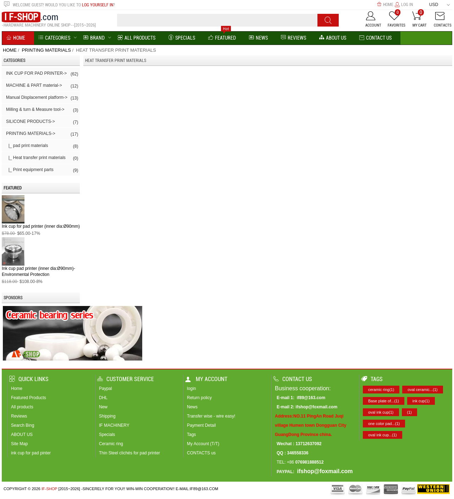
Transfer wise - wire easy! (211, 416)
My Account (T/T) (203, 443)
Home (385, 4)
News (258, 38)
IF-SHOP (49, 489)
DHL (103, 397)
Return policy (199, 397)
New (103, 406)
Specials (181, 38)
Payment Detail (201, 425)
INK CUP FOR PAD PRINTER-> (42, 74)
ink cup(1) (421, 401)
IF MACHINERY (114, 425)
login (191, 388)
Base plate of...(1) (383, 401)
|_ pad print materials (42, 146)
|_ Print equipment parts (42, 170)
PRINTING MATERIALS (46, 50)
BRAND (94, 38)
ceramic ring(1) (381, 389)
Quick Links (29, 379)
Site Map (19, 443)
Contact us (292, 379)
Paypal (105, 388)
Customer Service (125, 379)
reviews (293, 38)
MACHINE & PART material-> (42, 86)
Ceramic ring (111, 443)
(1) (409, 412)
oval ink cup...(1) (382, 435)
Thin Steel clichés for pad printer (129, 452)
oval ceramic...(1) (422, 389)
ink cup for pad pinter (31, 452)
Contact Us (375, 38)
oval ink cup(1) (381, 412)
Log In (404, 4)
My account (206, 379)
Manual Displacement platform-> (42, 98)
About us (332, 38)
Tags (191, 434)
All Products (136, 38)
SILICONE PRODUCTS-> (42, 122)
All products (22, 406)
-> (42, 134)
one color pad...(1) (384, 423)
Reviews (19, 416)
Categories (54, 38)
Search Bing (22, 425)
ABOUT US (22, 434)
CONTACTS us (201, 452)
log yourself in (97, 4)
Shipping (107, 416)
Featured (222, 38)
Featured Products (28, 397)
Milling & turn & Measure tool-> (42, 110)
